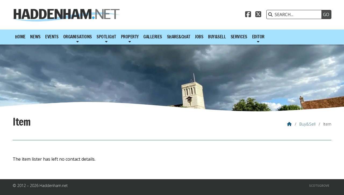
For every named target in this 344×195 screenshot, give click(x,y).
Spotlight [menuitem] (106, 37)
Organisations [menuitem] (77, 37)
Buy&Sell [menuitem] (217, 37)
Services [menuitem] (239, 37)
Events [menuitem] (51, 37)
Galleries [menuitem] (152, 37)
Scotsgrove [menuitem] (319, 185)
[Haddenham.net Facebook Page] (248, 15)
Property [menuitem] (130, 37)
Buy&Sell (307, 124)
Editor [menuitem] (258, 37)
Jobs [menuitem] (199, 37)
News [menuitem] (35, 37)
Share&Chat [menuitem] (178, 37)
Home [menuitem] (20, 37)
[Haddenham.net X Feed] (258, 15)
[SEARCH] (295, 14)
